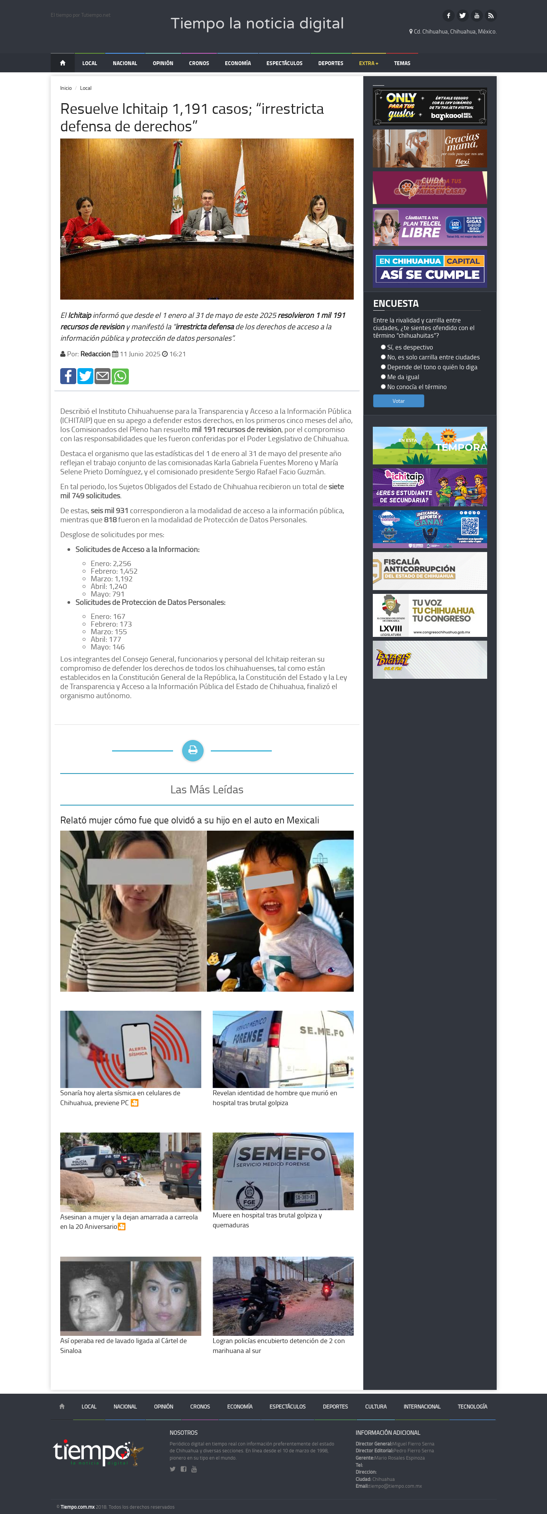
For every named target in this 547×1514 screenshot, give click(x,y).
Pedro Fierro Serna (395, 1450)
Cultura (376, 1406)
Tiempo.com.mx (78, 1506)
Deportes (330, 63)
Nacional (125, 63)
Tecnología (472, 1406)
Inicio (66, 87)
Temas (402, 63)
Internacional (422, 1406)
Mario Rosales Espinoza (390, 1457)
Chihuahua (375, 1479)
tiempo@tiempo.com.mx (389, 1485)
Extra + (369, 63)
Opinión (163, 63)
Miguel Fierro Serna (395, 1443)
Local (89, 63)
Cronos (199, 63)
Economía (238, 63)
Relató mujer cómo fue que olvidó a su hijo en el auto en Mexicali (189, 819)
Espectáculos (284, 63)
